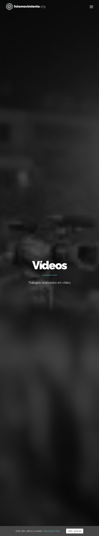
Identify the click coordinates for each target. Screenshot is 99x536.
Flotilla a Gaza (45, 439)
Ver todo (24, 143)
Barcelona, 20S (69, 212)
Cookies (51, 515)
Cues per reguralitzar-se (45, 427)
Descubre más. (51, 531)
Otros (71, 160)
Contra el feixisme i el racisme (48, 450)
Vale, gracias (75, 531)
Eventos (29, 160)
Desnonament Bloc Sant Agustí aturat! (48, 464)
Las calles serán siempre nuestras (24, 209)
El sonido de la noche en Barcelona (68, 186)
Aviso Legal (39, 515)
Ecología (39, 143)
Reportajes (56, 160)
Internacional (71, 143)
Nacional (54, 143)
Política (39, 151)
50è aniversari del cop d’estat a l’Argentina (47, 479)
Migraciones (23, 151)
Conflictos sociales (60, 151)
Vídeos (42, 160)
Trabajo (75, 431)
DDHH (80, 151)
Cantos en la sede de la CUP (25, 183)
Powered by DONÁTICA (68, 515)
